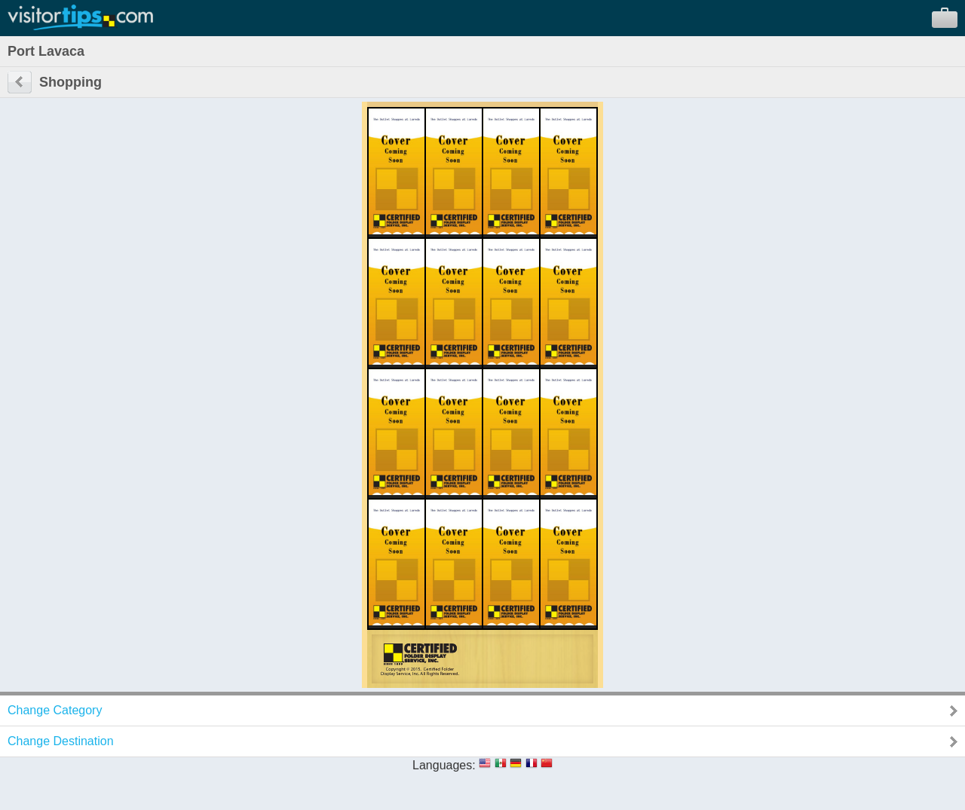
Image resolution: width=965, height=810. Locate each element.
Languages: (444, 765)
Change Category (55, 710)
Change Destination (61, 741)
